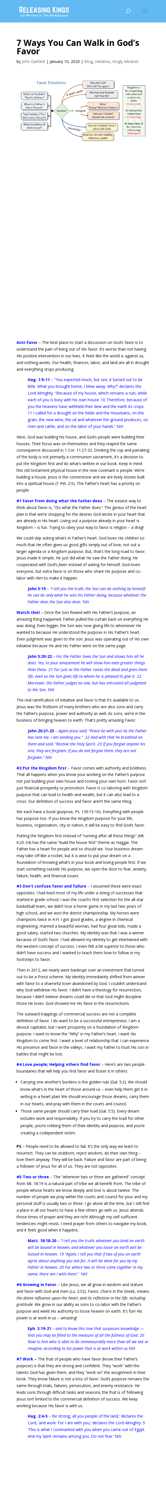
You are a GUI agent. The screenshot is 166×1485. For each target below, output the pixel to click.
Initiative (102, 61)
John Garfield (33, 61)
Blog (88, 61)
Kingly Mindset (125, 61)
